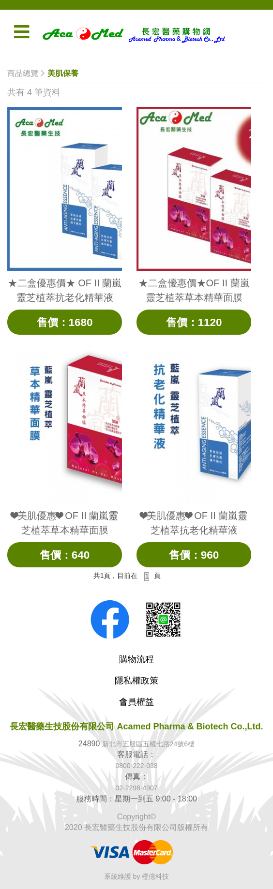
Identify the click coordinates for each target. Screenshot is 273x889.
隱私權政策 (136, 680)
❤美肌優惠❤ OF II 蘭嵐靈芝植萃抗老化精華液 (194, 522)
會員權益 (136, 702)
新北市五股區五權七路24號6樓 (148, 744)
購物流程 (136, 659)
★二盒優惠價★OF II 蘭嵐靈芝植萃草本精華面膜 (194, 290)
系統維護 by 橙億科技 (136, 876)
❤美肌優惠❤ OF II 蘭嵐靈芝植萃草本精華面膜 (65, 522)
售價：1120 (194, 321)
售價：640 (64, 554)
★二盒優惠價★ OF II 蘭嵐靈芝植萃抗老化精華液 (65, 290)
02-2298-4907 (136, 788)
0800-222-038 (136, 766)
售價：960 (194, 554)
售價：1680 (64, 321)
